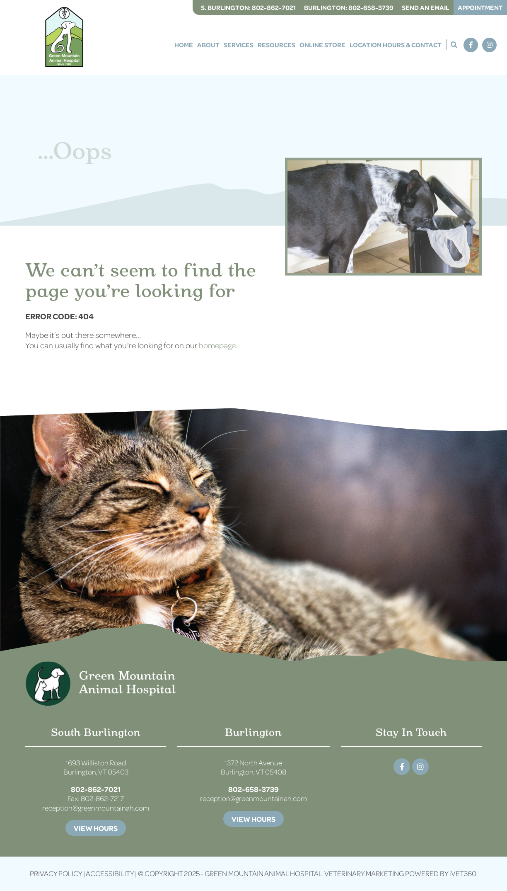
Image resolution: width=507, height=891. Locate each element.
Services (239, 45)
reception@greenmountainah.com (95, 808)
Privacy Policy (56, 873)
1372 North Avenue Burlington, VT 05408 (253, 767)
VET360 (462, 873)
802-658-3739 (253, 789)
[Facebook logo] (402, 766)
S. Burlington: (248, 7)
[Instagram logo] (420, 766)
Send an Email (425, 7)
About (208, 45)
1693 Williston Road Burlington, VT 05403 (95, 767)
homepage (217, 345)
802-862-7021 (96, 789)
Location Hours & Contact (396, 45)
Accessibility (110, 873)
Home (183, 45)
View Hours (96, 828)
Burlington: (349, 7)
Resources (276, 45)
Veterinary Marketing (364, 873)
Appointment (480, 7)
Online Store (322, 45)
